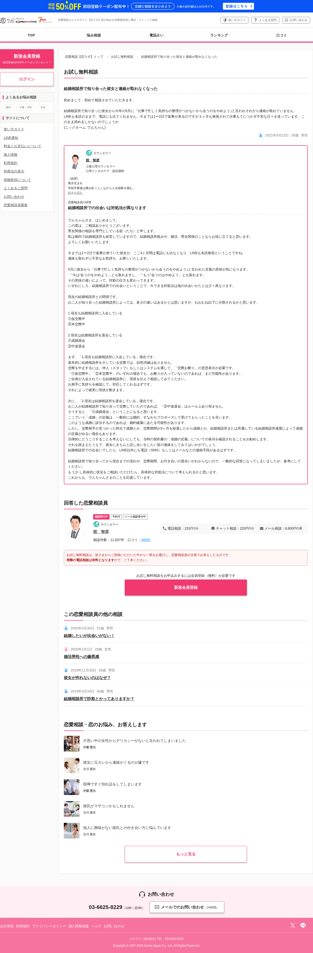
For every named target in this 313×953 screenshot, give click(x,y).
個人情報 (10, 155)
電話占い (156, 35)
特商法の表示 (14, 171)
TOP (31, 35)
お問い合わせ (298, 20)
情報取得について (17, 180)
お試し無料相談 (122, 56)
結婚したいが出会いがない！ (89, 636)
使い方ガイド (237, 20)
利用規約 (10, 163)
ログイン (27, 79)
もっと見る (186, 854)
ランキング (219, 35)
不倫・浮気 (26, 107)
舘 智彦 (93, 160)
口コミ (281, 35)
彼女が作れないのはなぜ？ (87, 678)
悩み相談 (94, 35)
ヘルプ (96, 926)
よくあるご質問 (16, 188)
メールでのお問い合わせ (187, 907)
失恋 (43, 107)
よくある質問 (268, 20)
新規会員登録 (186, 587)
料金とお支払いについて (22, 146)
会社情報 (6, 926)
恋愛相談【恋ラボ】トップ (84, 56)
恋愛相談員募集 (16, 205)
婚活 (8, 107)
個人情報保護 (78, 926)
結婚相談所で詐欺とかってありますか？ (99, 699)
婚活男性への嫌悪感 (81, 657)
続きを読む (75, 192)
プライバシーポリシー (49, 926)
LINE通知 (11, 138)
